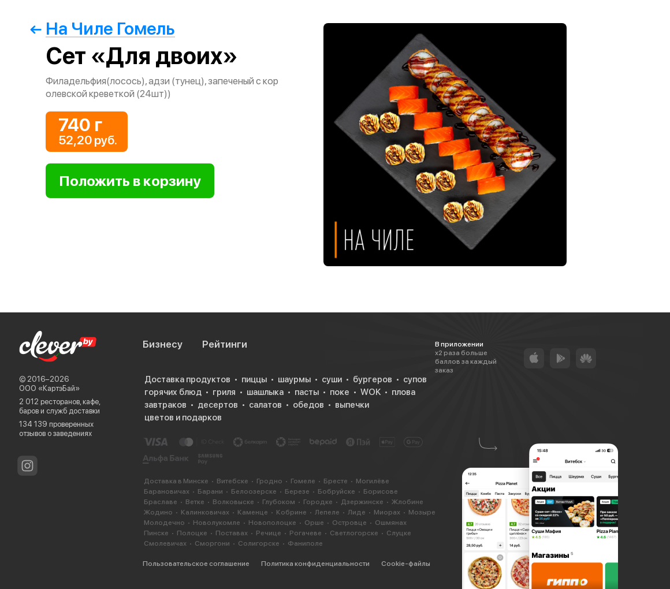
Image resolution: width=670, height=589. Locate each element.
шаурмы (294, 379)
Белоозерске (254, 491)
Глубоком (278, 502)
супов (415, 379)
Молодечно (164, 523)
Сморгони (212, 543)
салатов (265, 405)
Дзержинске (362, 502)
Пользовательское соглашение (196, 563)
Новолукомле (216, 523)
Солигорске (259, 543)
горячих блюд (173, 392)
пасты (307, 392)
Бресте (335, 481)
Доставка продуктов (187, 379)
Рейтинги (224, 344)
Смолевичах (165, 543)
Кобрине (291, 512)
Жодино (158, 512)
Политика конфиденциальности (315, 563)
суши (332, 379)
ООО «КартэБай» (49, 388)
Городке (318, 502)
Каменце (252, 512)
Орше (314, 523)
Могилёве (372, 481)
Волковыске (233, 502)
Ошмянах (391, 523)
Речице (268, 533)
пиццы (254, 379)
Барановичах (166, 491)
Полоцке (192, 533)
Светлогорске (354, 533)
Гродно (269, 481)
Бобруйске (336, 491)
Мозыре (422, 512)
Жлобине (407, 502)
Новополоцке (272, 523)
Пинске (156, 533)
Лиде (357, 512)
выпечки (352, 405)
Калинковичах (205, 512)
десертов (218, 405)
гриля (224, 392)
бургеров (372, 379)
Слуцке (398, 533)
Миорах (387, 512)
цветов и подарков (183, 417)
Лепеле (327, 512)
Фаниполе (305, 543)
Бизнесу (163, 344)
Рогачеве (305, 533)
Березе (297, 491)
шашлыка (265, 392)
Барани (210, 491)
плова (403, 392)
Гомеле (303, 481)
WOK (370, 392)
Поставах (231, 533)
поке (339, 392)
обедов (308, 405)
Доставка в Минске (176, 481)
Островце (349, 523)
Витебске (232, 481)
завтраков (165, 405)
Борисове (380, 491)
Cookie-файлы (405, 563)
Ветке (194, 502)
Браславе (160, 502)
